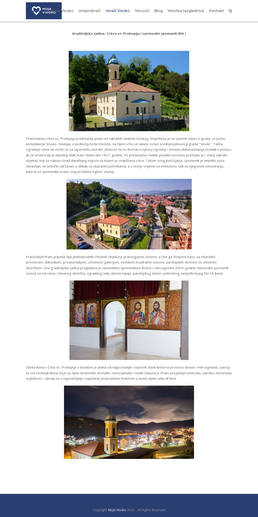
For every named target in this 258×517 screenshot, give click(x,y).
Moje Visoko (117, 510)
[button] (230, 10)
